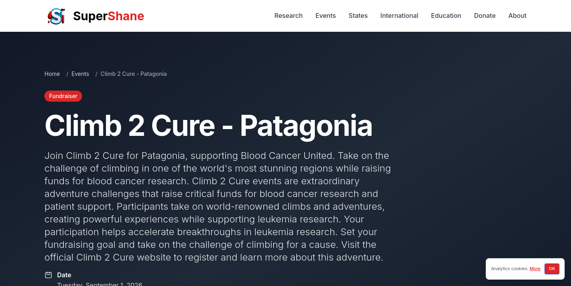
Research (288, 15)
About (517, 15)
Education (446, 15)
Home (52, 73)
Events (326, 15)
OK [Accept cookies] (552, 268)
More (535, 268)
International (399, 15)
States (358, 15)
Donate (485, 15)
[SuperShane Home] (94, 16)
